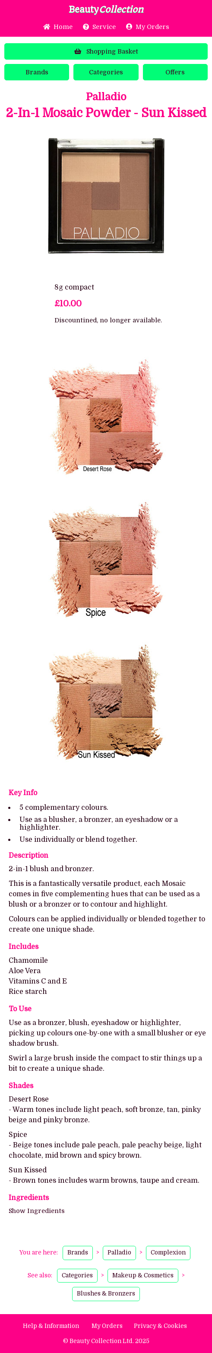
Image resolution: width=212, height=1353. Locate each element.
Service (99, 26)
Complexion (168, 1252)
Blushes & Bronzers (106, 1293)
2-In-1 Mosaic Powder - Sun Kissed (106, 113)
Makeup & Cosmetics (143, 1275)
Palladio (106, 96)
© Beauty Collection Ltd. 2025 (106, 1341)
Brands (36, 72)
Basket (106, 51)
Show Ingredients (37, 1210)
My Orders (147, 26)
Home (58, 26)
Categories (106, 72)
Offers (175, 72)
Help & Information (51, 1326)
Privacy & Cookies (160, 1326)
